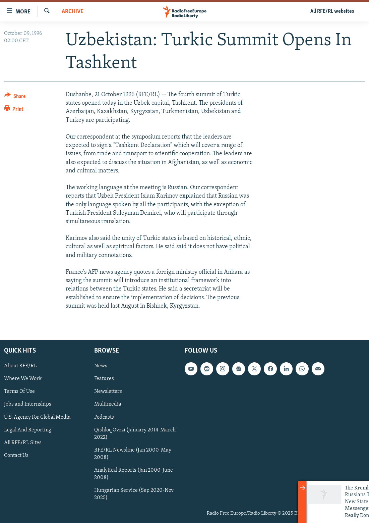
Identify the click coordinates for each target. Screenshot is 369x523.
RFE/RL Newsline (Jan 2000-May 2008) (132, 454)
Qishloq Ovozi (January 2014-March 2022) (135, 433)
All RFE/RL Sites (23, 443)
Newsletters (108, 391)
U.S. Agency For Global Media (37, 417)
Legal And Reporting (27, 430)
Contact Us (16, 455)
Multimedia (107, 404)
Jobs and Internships (27, 404)
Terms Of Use (19, 391)
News (100, 366)
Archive (72, 11)
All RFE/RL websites (332, 11)
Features (104, 378)
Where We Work (23, 378)
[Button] (14, 97)
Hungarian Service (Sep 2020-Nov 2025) (134, 494)
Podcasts (104, 417)
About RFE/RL (20, 366)
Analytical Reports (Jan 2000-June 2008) (133, 474)
